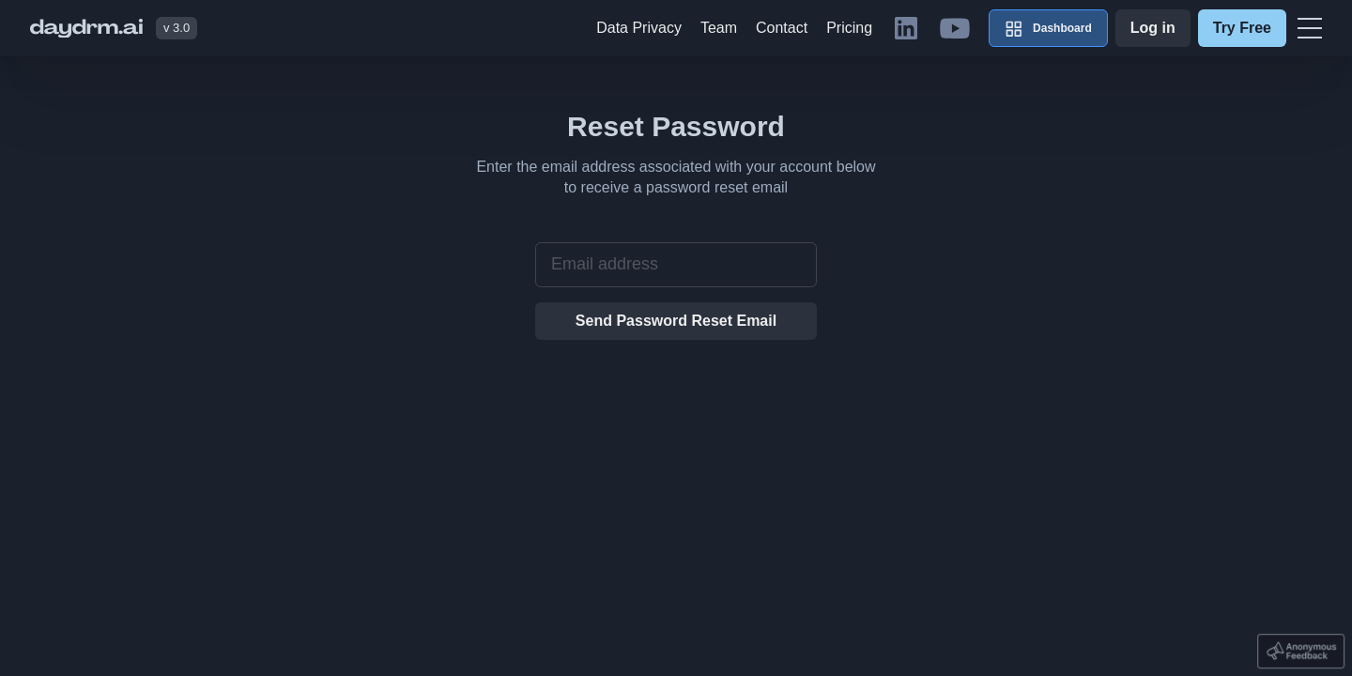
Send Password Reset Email (676, 321)
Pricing (849, 28)
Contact (781, 28)
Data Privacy (639, 28)
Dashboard (1048, 28)
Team (718, 28)
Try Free (1242, 28)
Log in (1152, 28)
